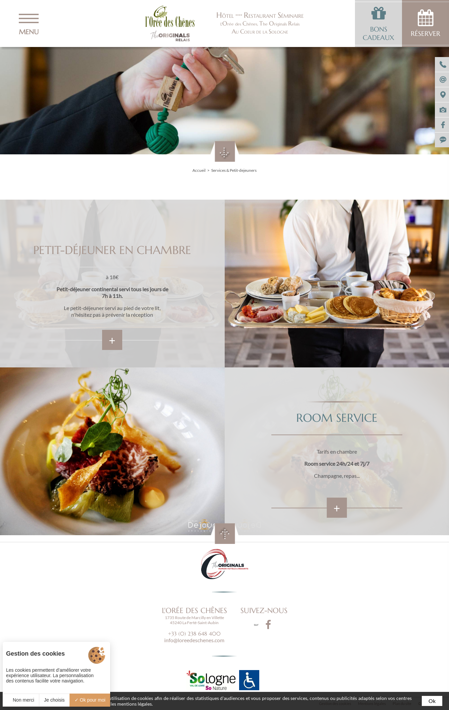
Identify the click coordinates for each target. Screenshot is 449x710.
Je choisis (54, 700)
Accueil (199, 170)
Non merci (20, 700)
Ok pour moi (90, 700)
